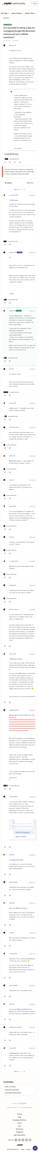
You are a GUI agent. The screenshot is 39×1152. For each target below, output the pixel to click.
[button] (34, 3)
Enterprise (19, 1129)
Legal (22, 1149)
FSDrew (11, 933)
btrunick (11, 369)
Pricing (19, 1114)
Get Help (5, 13)
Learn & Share (17, 13)
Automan (11, 45)
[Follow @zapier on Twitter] (26, 1140)
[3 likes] (11, 159)
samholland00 (13, 796)
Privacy (28, 1149)
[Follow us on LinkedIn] (19, 1140)
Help (19, 1117)
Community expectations (13, 1093)
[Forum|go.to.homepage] (14, 3)
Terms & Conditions (12, 1107)
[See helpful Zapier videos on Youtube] (30, 1140)
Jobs (19, 1126)
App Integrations (19, 1135)
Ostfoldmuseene (14, 427)
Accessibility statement (25, 1107)
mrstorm (11, 537)
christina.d (12, 953)
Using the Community (12, 1090)
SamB (11, 855)
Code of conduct (10, 1087)
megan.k (11, 480)
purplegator (12, 585)
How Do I (6, 18)
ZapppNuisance (14, 710)
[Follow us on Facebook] (16, 1140)
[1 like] (9, 445)
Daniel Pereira (13, 882)
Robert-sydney (13, 609)
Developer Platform (19, 1120)
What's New (30, 13)
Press (20, 1123)
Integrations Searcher (15, 1027)
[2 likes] (10, 241)
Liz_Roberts (12, 195)
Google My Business (11, 154)
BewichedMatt (13, 985)
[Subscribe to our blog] (23, 1140)
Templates (19, 1132)
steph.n (11, 311)
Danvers (11, 403)
